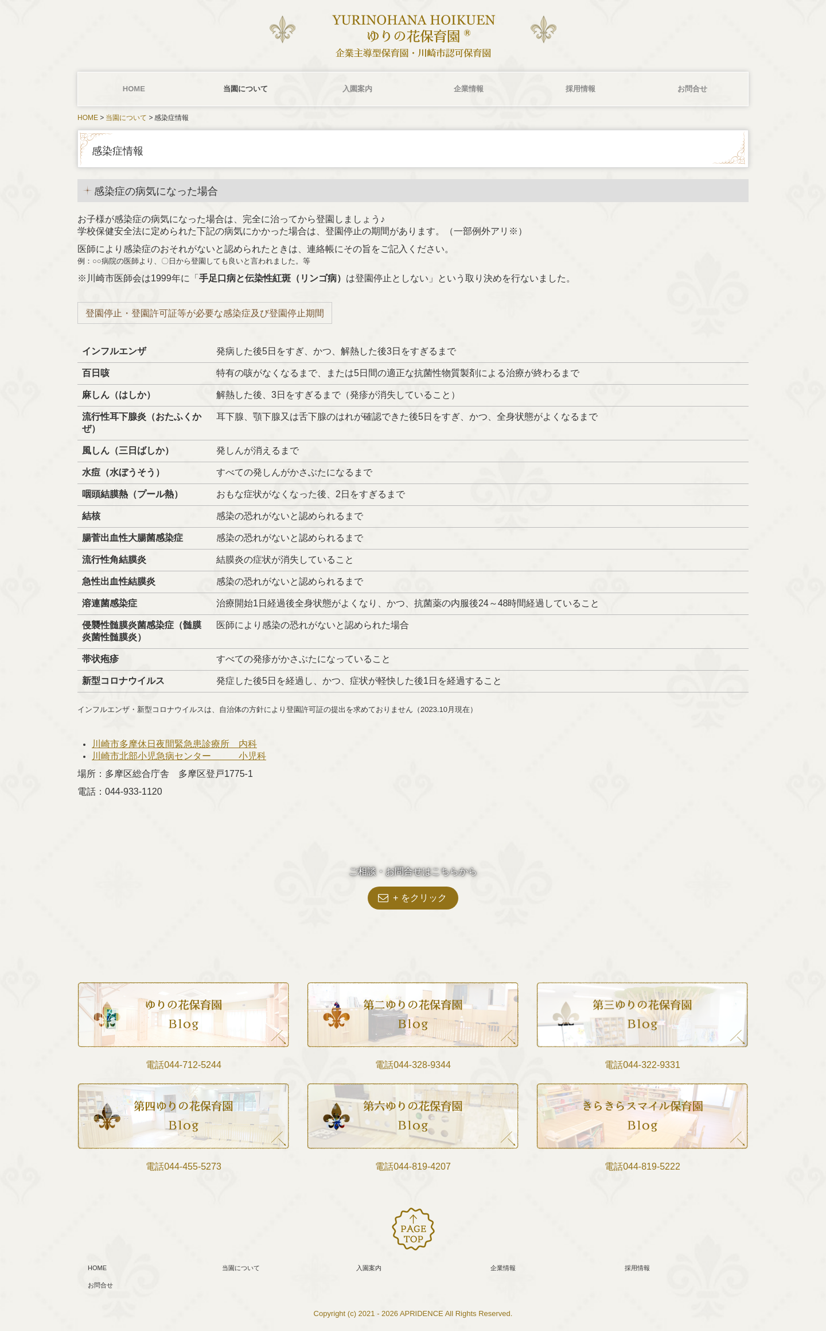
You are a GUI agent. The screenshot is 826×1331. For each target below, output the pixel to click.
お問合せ (692, 88)
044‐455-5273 (192, 1166)
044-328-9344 (422, 1065)
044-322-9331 (651, 1065)
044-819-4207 (422, 1166)
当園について (245, 88)
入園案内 (357, 88)
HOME (134, 88)
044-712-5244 (192, 1065)
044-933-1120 (133, 791)
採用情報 (580, 88)
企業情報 (469, 88)
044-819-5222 (651, 1166)
